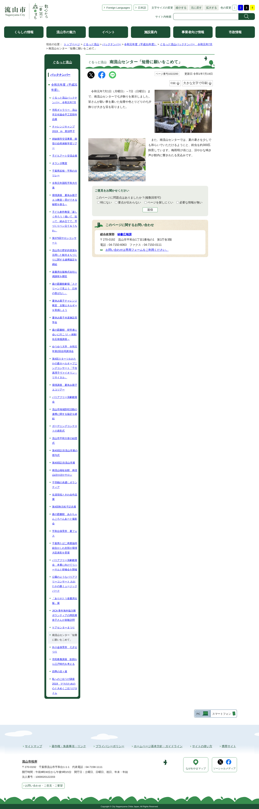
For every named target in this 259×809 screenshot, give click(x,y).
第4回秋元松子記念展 (64, 506)
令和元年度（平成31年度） (140, 44)
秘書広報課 (124, 234)
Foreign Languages (118, 7)
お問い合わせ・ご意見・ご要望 (44, 785)
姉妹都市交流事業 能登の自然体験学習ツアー (64, 143)
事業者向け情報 (193, 32)
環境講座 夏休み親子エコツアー (64, 387)
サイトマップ (33, 746)
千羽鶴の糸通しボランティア (64, 485)
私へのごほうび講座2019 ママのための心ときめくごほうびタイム (64, 686)
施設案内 (150, 32)
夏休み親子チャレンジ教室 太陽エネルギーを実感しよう (64, 305)
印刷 (173, 83)
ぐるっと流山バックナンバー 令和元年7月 (186, 44)
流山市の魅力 (66, 32)
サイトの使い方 (202, 746)
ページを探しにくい (160, 202)
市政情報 (235, 32)
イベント (108, 32)
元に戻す (195, 7)
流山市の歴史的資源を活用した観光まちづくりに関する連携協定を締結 (64, 257)
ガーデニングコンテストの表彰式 (64, 428)
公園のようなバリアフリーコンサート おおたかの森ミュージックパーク (64, 583)
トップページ (72, 44)
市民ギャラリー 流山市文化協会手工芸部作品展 (64, 114)
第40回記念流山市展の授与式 (65, 453)
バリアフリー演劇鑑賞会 (64, 399)
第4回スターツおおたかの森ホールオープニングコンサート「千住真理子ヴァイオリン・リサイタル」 (64, 368)
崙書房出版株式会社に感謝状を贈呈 (64, 274)
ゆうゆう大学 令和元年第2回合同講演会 (64, 349)
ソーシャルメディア (224, 768)
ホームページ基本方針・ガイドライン (158, 746)
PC (198, 713)
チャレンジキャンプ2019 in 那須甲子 (63, 129)
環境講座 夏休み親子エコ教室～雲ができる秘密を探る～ (64, 200)
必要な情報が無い (190, 202)
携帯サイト (229, 746)
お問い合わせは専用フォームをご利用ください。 (137, 249)
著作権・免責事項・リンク (69, 746)
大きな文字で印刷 (195, 83)
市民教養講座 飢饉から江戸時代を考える (64, 661)
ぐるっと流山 (91, 44)
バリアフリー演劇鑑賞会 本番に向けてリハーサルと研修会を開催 (64, 565)
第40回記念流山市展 (63, 462)
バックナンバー (111, 44)
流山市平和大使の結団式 (64, 440)
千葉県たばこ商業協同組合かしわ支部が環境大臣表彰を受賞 (64, 548)
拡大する (210, 7)
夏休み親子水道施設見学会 (64, 320)
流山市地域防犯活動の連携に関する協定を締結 (64, 414)
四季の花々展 (59, 671)
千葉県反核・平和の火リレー (64, 173)
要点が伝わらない (129, 202)
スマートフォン (221, 713)
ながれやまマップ (196, 768)
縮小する (180, 7)
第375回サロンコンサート (64, 240)
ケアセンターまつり (63, 627)
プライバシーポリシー (110, 746)
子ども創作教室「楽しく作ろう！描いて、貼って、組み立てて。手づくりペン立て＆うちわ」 (64, 221)
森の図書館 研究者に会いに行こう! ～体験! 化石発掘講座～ (64, 334)
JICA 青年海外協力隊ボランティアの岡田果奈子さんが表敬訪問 (64, 615)
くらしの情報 (23, 32)
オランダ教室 (59, 163)
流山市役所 (29, 761)
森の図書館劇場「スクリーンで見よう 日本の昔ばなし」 (64, 288)
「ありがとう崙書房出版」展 (64, 601)
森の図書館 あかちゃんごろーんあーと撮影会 (64, 519)
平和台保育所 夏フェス (64, 533)
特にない (106, 202)
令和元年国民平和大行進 (64, 185)
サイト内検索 (163, 16)
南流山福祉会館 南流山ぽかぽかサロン (64, 472)
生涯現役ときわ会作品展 (64, 497)
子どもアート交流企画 (64, 155)
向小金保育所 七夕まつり (64, 649)
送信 (150, 209)
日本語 (142, 7)
